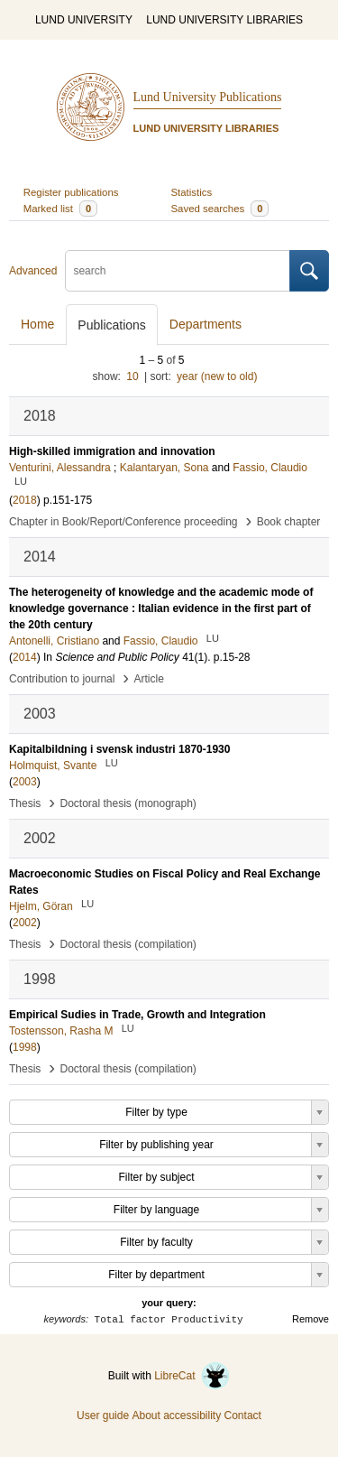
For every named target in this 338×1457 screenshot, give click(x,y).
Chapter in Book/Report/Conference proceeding (123, 521)
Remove (310, 1318)
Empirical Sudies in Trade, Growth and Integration (137, 1014)
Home (37, 324)
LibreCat (192, 1375)
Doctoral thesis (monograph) (127, 803)
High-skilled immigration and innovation (112, 451)
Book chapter (289, 521)
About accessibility (176, 1415)
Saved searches (220, 208)
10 (132, 376)
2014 (25, 657)
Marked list (60, 208)
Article (149, 679)
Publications (112, 325)
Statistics (192, 192)
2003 (25, 781)
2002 (25, 922)
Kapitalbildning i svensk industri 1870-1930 (119, 749)
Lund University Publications (207, 97)
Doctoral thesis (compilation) (127, 944)
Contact (242, 1415)
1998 (25, 1047)
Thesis (25, 803)
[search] (177, 271)
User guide (103, 1415)
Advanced (33, 270)
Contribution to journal (61, 679)
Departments (205, 324)
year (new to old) (217, 376)
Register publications (71, 192)
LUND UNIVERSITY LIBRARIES (224, 20)
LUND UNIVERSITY (83, 20)
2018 (25, 500)
